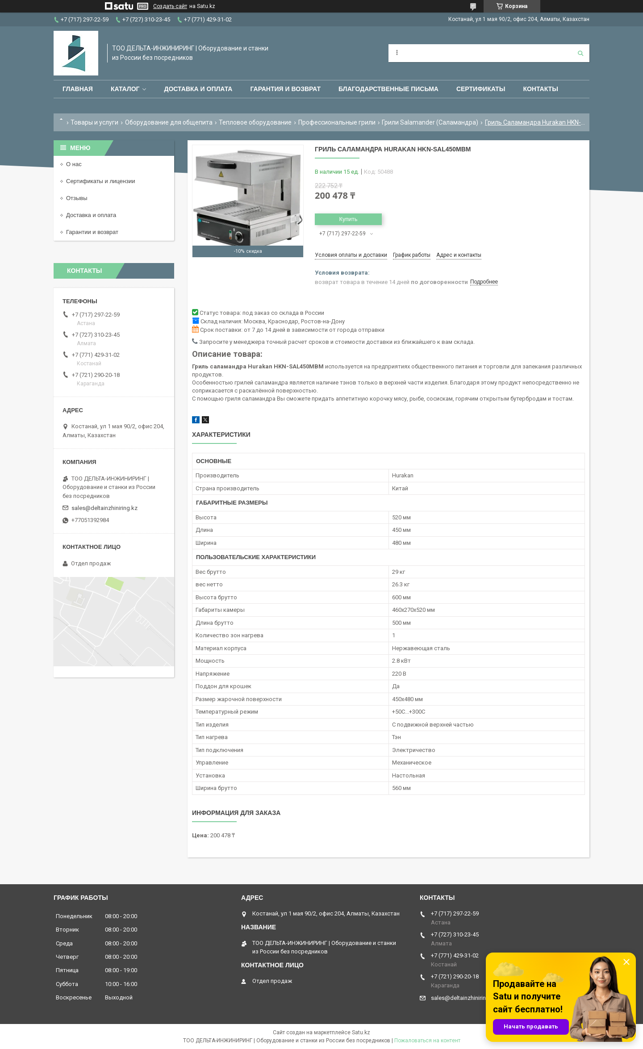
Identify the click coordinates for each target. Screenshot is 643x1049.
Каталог (125, 88)
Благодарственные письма (388, 88)
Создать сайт (170, 6)
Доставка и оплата (198, 88)
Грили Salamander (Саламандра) (430, 122)
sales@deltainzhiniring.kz (104, 508)
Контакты (540, 88)
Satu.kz (361, 1032)
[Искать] (580, 53)
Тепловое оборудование (255, 122)
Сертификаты (480, 88)
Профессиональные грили (337, 122)
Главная (78, 88)
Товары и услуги (94, 122)
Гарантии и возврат (92, 232)
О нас (74, 164)
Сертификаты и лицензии (100, 181)
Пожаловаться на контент (427, 1040)
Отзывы (77, 198)
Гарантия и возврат (285, 88)
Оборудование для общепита (169, 122)
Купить (348, 219)
